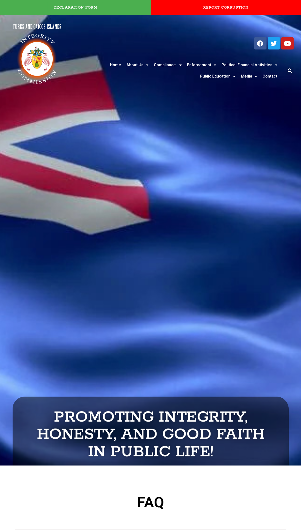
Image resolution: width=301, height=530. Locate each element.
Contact (270, 76)
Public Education (217, 76)
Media (249, 76)
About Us (137, 65)
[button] (290, 71)
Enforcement (201, 65)
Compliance (168, 65)
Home (115, 65)
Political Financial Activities (249, 65)
